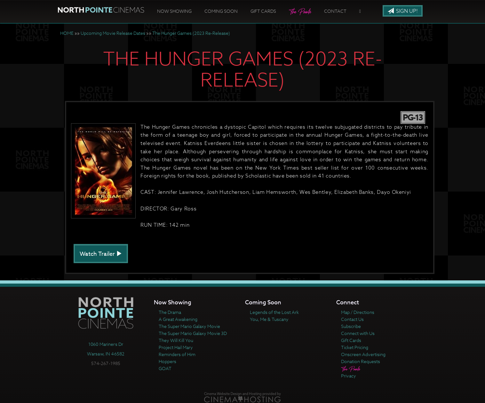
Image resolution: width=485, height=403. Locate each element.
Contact (335, 11)
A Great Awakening (178, 319)
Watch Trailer (101, 254)
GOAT (165, 368)
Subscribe (351, 326)
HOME (67, 33)
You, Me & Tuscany (269, 319)
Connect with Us (358, 333)
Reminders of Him (177, 354)
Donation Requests (360, 361)
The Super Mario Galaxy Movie (189, 326)
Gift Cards (263, 11)
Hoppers (167, 361)
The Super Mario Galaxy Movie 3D (193, 333)
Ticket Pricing (354, 347)
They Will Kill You (176, 340)
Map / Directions (357, 312)
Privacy (348, 376)
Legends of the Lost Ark (274, 312)
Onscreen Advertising (363, 354)
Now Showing (174, 11)
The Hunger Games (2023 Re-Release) (191, 33)
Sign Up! (402, 11)
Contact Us (352, 319)
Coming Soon (221, 11)
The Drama (170, 312)
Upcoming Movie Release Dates (113, 33)
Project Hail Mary (176, 347)
